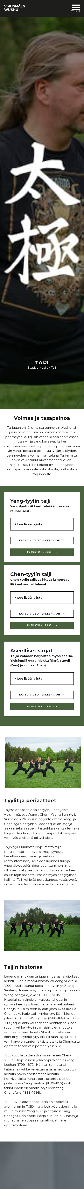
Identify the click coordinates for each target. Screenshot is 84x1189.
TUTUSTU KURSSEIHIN (42, 552)
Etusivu (32, 367)
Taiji (53, 367)
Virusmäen (14, 7)
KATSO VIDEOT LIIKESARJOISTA (42, 540)
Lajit (45, 367)
